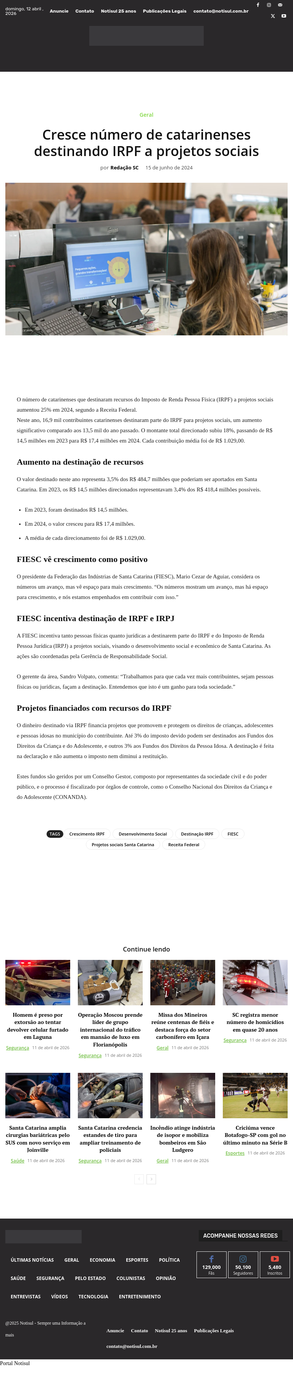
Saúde (17, 1160)
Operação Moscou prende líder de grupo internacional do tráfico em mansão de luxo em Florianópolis (110, 1029)
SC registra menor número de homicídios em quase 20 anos (255, 1022)
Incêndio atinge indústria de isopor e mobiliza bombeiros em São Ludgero (182, 1138)
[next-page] (151, 1179)
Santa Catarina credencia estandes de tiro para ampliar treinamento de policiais (110, 1138)
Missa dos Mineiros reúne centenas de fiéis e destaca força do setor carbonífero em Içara (182, 1025)
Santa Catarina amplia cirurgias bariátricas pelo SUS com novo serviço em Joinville (38, 1138)
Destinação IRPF (197, 834)
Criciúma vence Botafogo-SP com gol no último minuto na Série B (255, 1135)
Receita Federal (183, 844)
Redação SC (125, 168)
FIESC (232, 834)
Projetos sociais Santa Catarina (123, 844)
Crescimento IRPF (87, 834)
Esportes (235, 1153)
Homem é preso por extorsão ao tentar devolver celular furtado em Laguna (37, 1025)
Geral (146, 116)
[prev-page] (139, 1179)
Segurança (17, 1047)
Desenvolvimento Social (143, 834)
